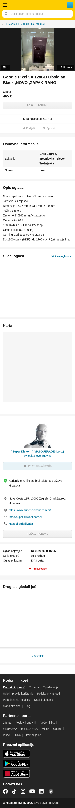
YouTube (32, 791)
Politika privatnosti (48, 693)
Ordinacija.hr (32, 735)
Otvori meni (5, 5)
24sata (7, 722)
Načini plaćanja (43, 699)
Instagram (23, 791)
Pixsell (7, 735)
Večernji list (47, 722)
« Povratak (37, 656)
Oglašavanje (50, 687)
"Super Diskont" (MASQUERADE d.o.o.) (37, 451)
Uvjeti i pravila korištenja (18, 693)
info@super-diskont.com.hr (25, 517)
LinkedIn (42, 791)
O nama (34, 687)
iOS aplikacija (16, 754)
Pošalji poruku (37, 105)
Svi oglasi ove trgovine (37, 455)
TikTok (14, 791)
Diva (18, 735)
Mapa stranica (12, 706)
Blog (27, 706)
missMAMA (10, 728)
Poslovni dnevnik (25, 722)
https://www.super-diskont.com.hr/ (30, 510)
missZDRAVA (29, 728)
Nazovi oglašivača (21, 523)
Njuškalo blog (51, 791)
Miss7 (45, 728)
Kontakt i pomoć (14, 687)
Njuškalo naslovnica (37, 5)
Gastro (57, 728)
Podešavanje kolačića (16, 699)
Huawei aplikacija (16, 774)
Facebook (5, 791)
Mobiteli (12, 24)
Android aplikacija (16, 764)
